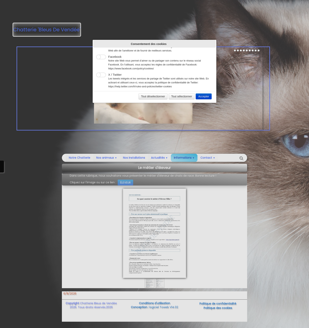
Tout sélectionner (181, 96)
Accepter (203, 96)
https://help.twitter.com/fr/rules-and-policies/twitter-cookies (140, 86)
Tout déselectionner (153, 96)
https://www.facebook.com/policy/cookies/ (131, 68)
